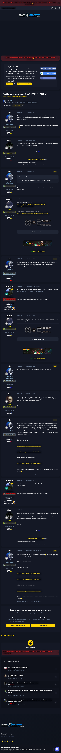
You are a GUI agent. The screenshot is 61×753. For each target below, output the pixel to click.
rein (9, 113)
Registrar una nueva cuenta (18, 625)
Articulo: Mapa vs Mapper (15, 675)
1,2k (12, 410)
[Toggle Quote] (19, 176)
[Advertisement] (30, 32)
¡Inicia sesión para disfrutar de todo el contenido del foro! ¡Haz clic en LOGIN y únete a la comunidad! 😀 (29, 3)
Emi (9, 394)
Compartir (7, 105)
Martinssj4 (9, 286)
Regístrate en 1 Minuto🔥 (24, 83)
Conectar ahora (43, 625)
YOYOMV (9, 199)
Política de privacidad (27, 749)
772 (12, 215)
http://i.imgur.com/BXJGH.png (36, 159)
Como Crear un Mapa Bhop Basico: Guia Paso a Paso (23, 683)
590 (12, 156)
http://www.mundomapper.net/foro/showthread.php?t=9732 (33, 213)
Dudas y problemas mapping (29, 102)
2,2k (12, 303)
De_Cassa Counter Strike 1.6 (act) (18, 667)
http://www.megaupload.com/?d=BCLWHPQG (29, 463)
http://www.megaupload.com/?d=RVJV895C (29, 446)
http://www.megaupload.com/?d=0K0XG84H (29, 452)
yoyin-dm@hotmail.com (39, 251)
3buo (9, 140)
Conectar (9, 83)
